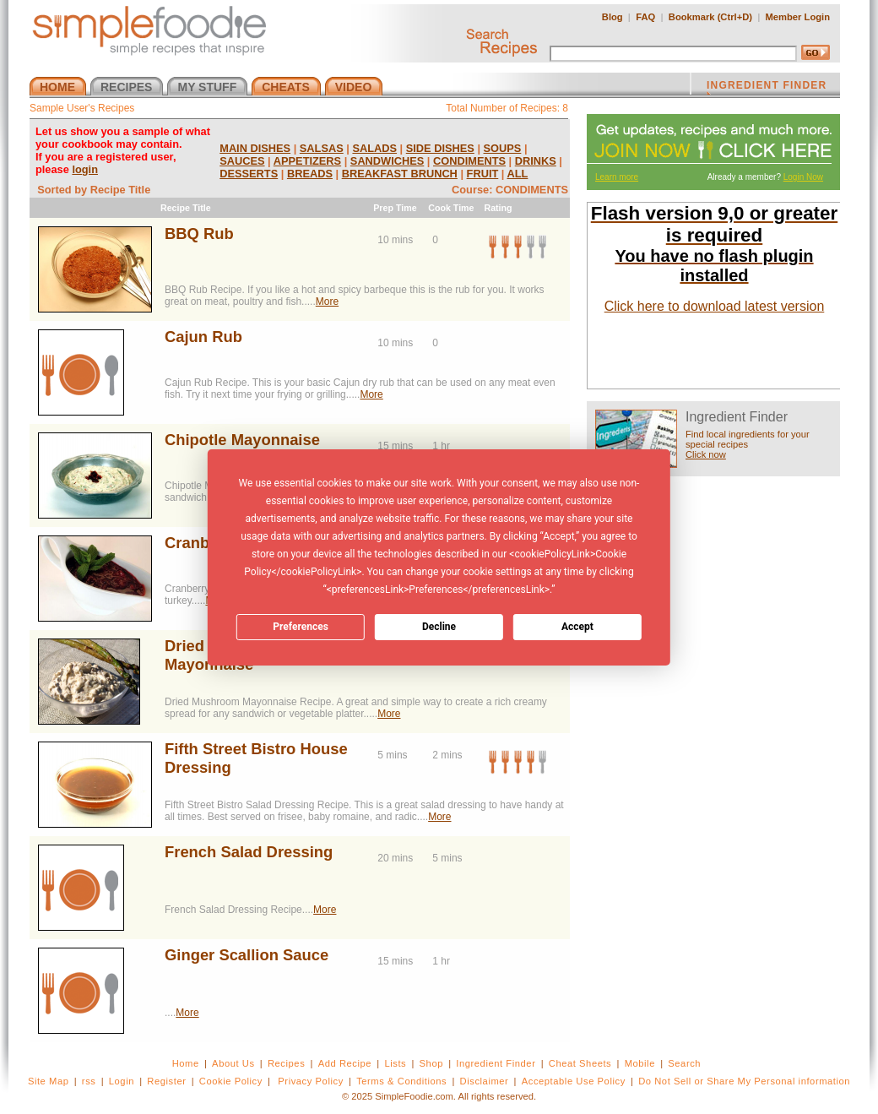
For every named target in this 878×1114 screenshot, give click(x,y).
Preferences (300, 627)
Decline (439, 627)
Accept (577, 627)
